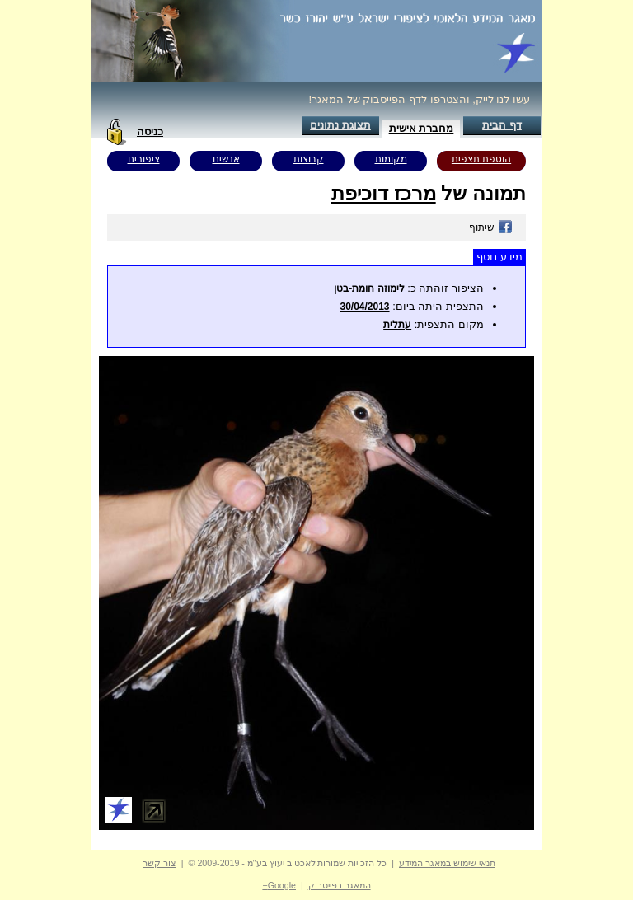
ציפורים (144, 159)
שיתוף (491, 227)
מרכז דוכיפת (383, 193)
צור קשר (159, 863)
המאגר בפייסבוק (339, 885)
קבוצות (308, 159)
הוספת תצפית (481, 159)
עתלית (397, 324)
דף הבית (502, 125)
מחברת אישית (421, 128)
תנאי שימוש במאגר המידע (447, 863)
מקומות (391, 159)
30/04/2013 (364, 306)
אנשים (226, 159)
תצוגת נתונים (340, 125)
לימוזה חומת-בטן (369, 288)
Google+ (279, 885)
